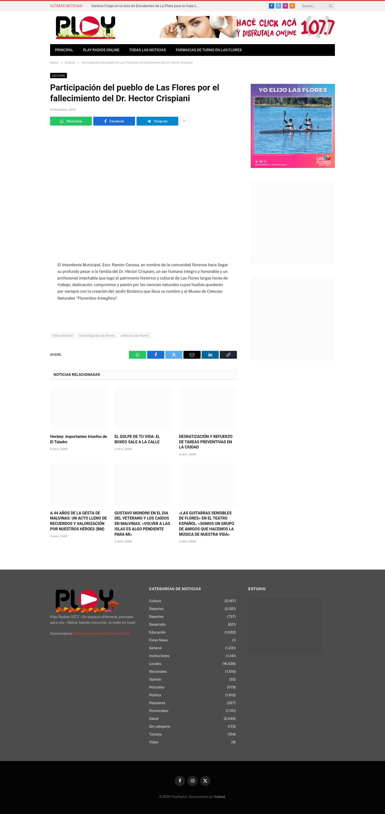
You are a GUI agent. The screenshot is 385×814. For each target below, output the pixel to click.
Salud (153, 719)
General (155, 648)
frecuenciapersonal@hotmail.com (101, 633)
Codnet (219, 797)
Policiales (156, 687)
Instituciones (159, 656)
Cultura (58, 75)
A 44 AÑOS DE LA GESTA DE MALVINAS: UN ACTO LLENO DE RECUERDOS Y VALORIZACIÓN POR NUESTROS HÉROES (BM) (78, 521)
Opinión (155, 679)
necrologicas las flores (97, 335)
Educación (157, 632)
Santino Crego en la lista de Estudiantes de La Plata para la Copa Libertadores (146, 6)
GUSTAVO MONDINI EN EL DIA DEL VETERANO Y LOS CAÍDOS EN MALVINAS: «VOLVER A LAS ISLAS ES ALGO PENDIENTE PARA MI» (142, 524)
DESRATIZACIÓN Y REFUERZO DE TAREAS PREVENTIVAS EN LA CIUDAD (206, 442)
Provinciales (158, 711)
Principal (64, 50)
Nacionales (158, 672)
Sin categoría (159, 726)
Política (155, 695)
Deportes (156, 609)
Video (153, 742)
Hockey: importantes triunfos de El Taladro (78, 439)
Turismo (155, 734)
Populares (157, 703)
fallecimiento (63, 335)
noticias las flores (135, 335)
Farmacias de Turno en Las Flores (209, 50)
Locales (155, 664)
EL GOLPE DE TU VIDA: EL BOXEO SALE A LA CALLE (137, 439)
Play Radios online (101, 50)
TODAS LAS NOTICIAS (147, 50)
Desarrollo (157, 624)
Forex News (158, 640)
